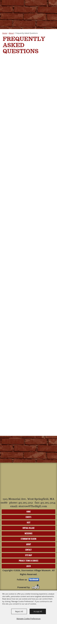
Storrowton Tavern (28, 539)
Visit (28, 522)
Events (28, 517)
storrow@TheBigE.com (33, 506)
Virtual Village (28, 528)
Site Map (28, 555)
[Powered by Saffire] (36, 587)
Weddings (28, 533)
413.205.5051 (25, 503)
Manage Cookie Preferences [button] (29, 618)
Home (4, 33)
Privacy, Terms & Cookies (28, 560)
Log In (28, 566)
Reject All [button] (19, 611)
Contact (28, 549)
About (11, 33)
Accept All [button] (38, 611)
